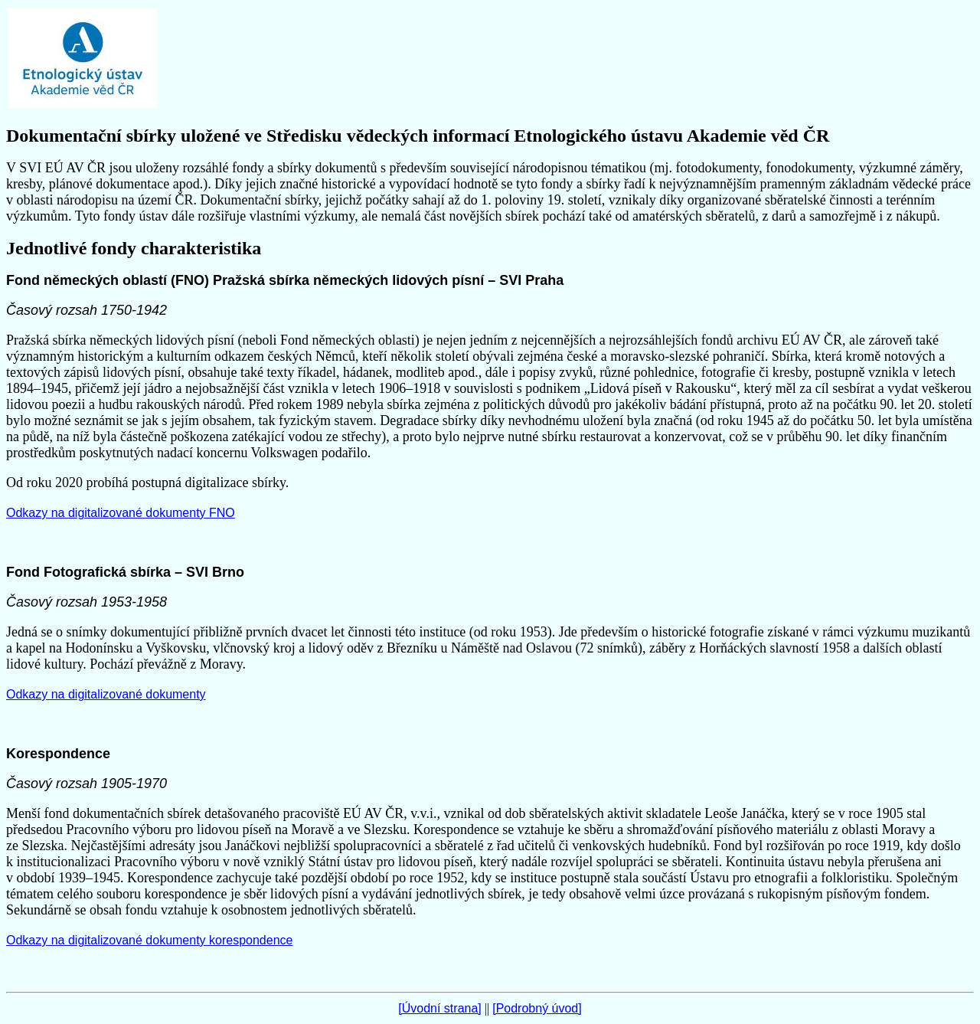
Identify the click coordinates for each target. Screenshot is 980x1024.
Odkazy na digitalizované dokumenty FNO (120, 512)
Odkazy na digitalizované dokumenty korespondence (149, 940)
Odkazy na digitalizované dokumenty (106, 694)
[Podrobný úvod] (537, 1008)
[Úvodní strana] (440, 1008)
